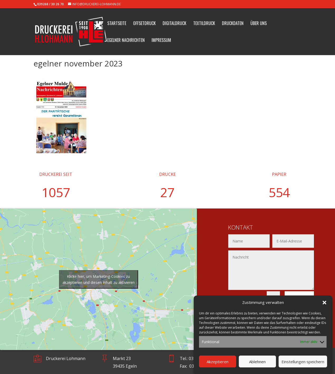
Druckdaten (233, 23)
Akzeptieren (218, 366)
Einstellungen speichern (302, 366)
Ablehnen (257, 366)
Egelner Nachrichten (126, 40)
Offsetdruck (144, 23)
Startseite (116, 23)
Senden (299, 298)
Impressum (161, 40)
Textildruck (204, 23)
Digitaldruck (174, 23)
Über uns (258, 23)
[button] (324, 307)
